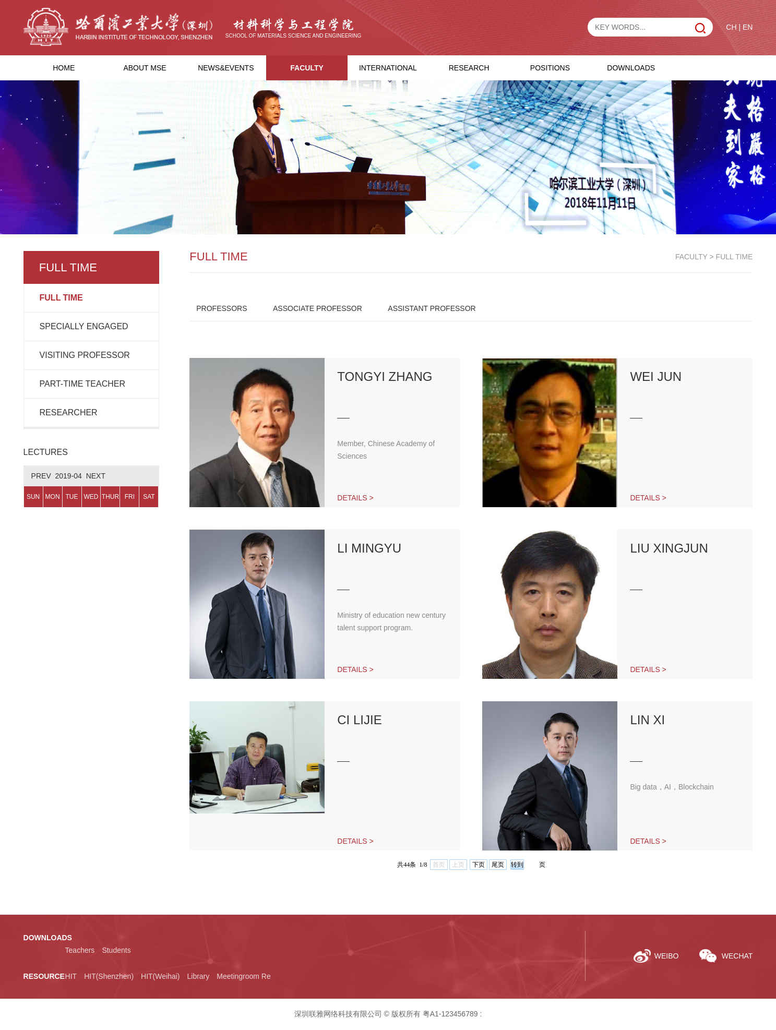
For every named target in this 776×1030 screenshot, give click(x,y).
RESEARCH (469, 68)
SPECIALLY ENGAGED (84, 326)
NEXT (95, 476)
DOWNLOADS (631, 68)
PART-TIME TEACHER (82, 383)
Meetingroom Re (244, 976)
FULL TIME (61, 297)
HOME (64, 68)
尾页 (498, 864)
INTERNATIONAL (388, 68)
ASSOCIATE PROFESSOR (317, 308)
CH (731, 27)
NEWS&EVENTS (226, 68)
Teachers (80, 950)
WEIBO (666, 956)
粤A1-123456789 (450, 1014)
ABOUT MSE (144, 68)
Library (198, 976)
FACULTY (307, 68)
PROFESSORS (221, 308)
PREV (41, 476)
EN (748, 27)
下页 (478, 864)
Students (116, 950)
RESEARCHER (69, 412)
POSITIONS (550, 68)
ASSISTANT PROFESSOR (431, 308)
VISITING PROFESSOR (85, 355)
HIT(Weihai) (160, 976)
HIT (71, 976)
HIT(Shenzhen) (109, 976)
